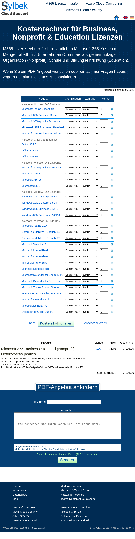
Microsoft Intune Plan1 (35, 250)
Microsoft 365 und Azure (75, 496)
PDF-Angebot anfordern (93, 323)
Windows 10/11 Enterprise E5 (39, 202)
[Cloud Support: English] (125, 18)
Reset (32, 323)
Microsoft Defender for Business (41, 281)
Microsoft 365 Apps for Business (41, 121)
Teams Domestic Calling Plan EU (41, 293)
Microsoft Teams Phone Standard (41, 287)
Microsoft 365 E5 (32, 179)
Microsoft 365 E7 (32, 185)
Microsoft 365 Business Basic (39, 114)
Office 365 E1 (30, 144)
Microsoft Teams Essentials (38, 108)
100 (98, 348)
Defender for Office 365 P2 (37, 311)
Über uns (17, 492)
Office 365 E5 (30, 156)
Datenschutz (19, 501)
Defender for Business (73, 522)
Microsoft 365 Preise (24, 514)
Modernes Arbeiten (71, 492)
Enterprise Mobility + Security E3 (41, 231)
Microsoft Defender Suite (36, 299)
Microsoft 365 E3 (32, 173)
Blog (15, 505)
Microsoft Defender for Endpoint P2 (42, 274)
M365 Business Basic (25, 527)
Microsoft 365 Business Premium (41, 133)
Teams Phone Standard (74, 527)
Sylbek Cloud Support (35, 535)
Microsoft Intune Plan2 (35, 256)
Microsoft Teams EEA (34, 225)
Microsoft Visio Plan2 (34, 244)
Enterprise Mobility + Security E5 (41, 237)
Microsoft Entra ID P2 (34, 305)
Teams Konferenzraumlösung (78, 505)
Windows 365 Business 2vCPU (40, 208)
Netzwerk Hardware (72, 501)
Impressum (19, 496)
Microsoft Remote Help (35, 268)
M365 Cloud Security (25, 518)
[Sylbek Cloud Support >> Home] (14, 13)
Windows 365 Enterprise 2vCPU (41, 214)
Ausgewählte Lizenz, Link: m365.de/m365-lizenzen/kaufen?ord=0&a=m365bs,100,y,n (67, 454)
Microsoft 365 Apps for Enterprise (41, 167)
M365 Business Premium (75, 514)
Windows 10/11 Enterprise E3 (39, 196)
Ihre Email (67, 401)
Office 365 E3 (30, 150)
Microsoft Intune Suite (34, 262)
